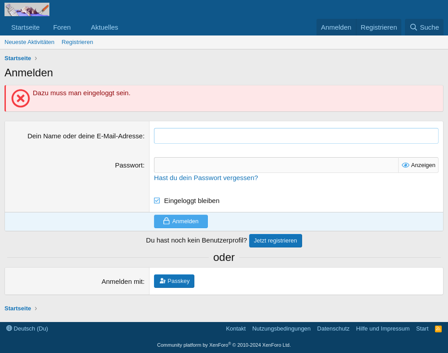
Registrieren (77, 42)
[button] (77, 27)
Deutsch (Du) (27, 328)
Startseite (25, 27)
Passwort (129, 165)
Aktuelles (104, 27)
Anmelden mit (122, 281)
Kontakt (236, 328)
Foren (61, 27)
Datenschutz (333, 328)
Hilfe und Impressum (382, 328)
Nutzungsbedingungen (281, 328)
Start (422, 328)
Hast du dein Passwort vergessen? (206, 177)
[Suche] (424, 27)
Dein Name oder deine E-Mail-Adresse (85, 136)
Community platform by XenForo (224, 345)
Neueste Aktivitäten (29, 42)
